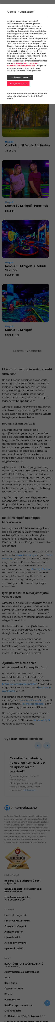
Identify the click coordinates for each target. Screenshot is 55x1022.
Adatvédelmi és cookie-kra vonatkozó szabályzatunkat (22, 64)
